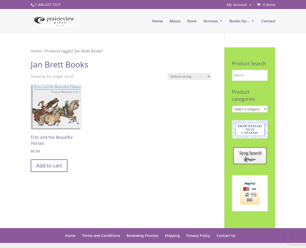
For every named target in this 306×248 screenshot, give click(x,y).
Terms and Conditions (101, 235)
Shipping (172, 235)
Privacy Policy (198, 235)
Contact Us (226, 235)
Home (157, 21)
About (175, 21)
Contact (268, 21)
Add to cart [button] (49, 165)
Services (210, 21)
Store (192, 21)
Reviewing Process (142, 235)
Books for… (239, 21)
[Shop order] (189, 76)
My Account (237, 5)
